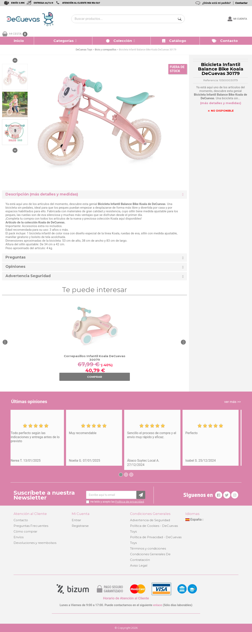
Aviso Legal (138, 565)
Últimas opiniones (29, 401)
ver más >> (232, 402)
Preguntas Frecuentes (31, 526)
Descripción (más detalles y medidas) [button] (41, 194)
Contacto (21, 520)
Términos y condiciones (148, 548)
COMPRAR (94, 376)
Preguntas (15, 257)
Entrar (76, 520)
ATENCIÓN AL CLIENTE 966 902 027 (81, 2)
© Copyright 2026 (126, 627)
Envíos (18, 537)
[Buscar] (180, 19)
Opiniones (15, 267)
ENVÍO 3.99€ (18, 2)
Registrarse (80, 526)
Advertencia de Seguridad (150, 520)
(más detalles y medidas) (220, 103)
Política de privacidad (129, 501)
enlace (157, 605)
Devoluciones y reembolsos (35, 543)
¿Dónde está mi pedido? (216, 3)
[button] (63, 41)
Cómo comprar (25, 531)
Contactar (241, 3)
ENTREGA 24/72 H (43, 2)
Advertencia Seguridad (28, 276)
